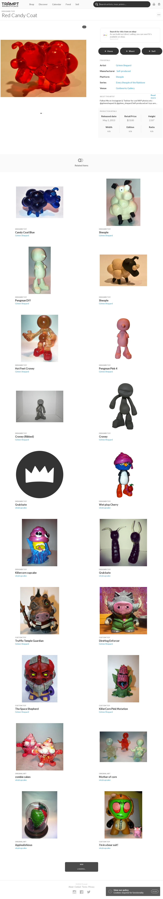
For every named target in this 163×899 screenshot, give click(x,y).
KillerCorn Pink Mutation (113, 708)
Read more (153, 96)
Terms (84, 887)
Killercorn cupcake (26, 572)
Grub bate (21, 504)
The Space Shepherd (27, 708)
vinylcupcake (21, 507)
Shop (31, 4)
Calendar (56, 4)
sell (152, 51)
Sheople (103, 232)
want (130, 51)
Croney (103, 436)
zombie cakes (23, 776)
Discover (43, 4)
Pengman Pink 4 (108, 368)
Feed (68, 4)
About (71, 887)
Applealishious (23, 845)
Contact (78, 887)
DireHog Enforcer (109, 640)
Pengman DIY (23, 300)
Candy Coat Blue (25, 232)
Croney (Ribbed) (24, 436)
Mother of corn (108, 776)
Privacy (91, 887)
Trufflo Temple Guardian (29, 640)
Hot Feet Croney (24, 368)
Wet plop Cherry (108, 504)
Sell (77, 4)
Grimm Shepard (22, 235)
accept (154, 891)
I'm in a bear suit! (108, 845)
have (108, 51)
